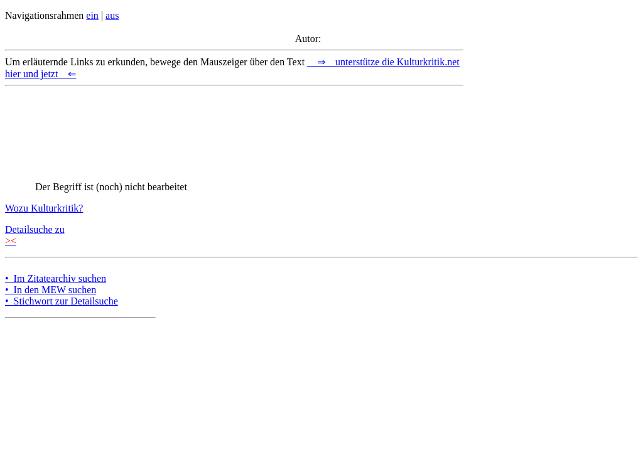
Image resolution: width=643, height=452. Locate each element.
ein (92, 15)
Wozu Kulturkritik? (44, 208)
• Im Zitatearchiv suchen (55, 278)
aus (112, 15)
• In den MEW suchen (50, 289)
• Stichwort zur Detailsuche (61, 301)
